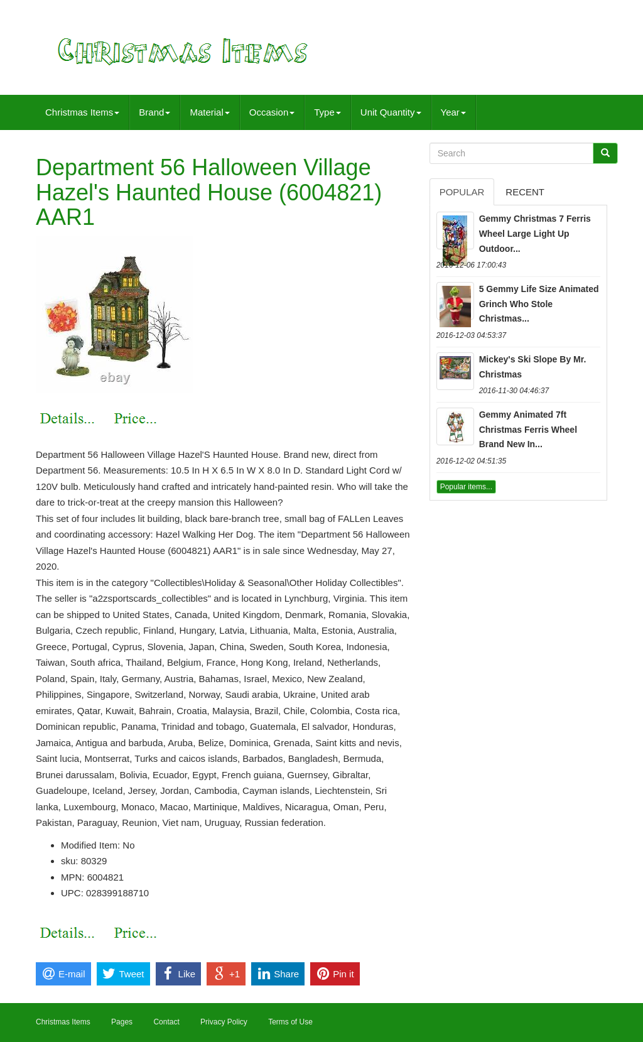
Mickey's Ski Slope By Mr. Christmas (532, 366)
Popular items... (466, 486)
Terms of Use (290, 1022)
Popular (462, 192)
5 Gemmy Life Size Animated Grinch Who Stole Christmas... (539, 304)
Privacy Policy (223, 1022)
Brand (154, 112)
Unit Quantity (390, 112)
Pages (121, 1022)
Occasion (272, 112)
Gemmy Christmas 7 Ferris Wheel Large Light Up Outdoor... (535, 234)
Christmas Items (82, 112)
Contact (166, 1022)
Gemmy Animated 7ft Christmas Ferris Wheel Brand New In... (528, 430)
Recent (524, 192)
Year (453, 112)
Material (209, 112)
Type (327, 112)
